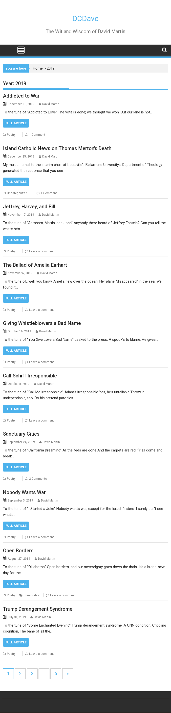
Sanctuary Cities (21, 434)
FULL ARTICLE (15, 123)
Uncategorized (17, 193)
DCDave (85, 18)
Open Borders (18, 551)
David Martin (50, 104)
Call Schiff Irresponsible (30, 376)
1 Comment (37, 134)
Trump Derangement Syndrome (37, 609)
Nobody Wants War (24, 492)
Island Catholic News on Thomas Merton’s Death (57, 148)
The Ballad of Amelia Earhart (35, 265)
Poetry (11, 134)
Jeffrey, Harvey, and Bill (29, 207)
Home (38, 68)
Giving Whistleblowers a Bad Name (42, 323)
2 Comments (38, 478)
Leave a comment (41, 251)
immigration (32, 595)
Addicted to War (21, 96)
